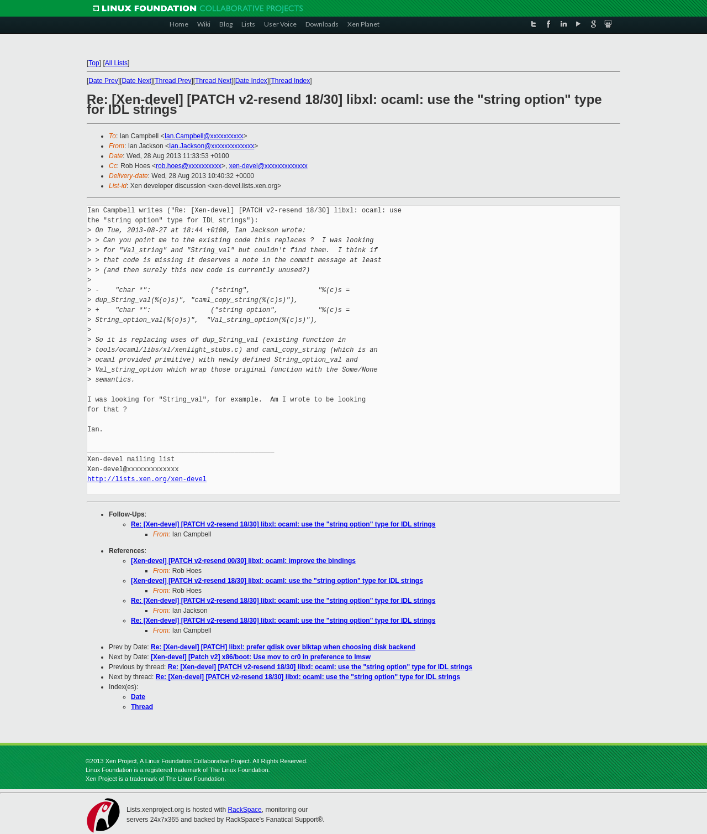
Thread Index (290, 81)
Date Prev (103, 81)
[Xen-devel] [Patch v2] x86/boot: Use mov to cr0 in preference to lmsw (261, 657)
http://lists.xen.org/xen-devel (147, 479)
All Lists (116, 63)
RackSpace (244, 810)
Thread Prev (173, 81)
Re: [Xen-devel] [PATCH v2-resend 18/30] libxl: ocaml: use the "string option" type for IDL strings (283, 524)
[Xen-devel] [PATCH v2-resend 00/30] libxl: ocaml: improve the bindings (243, 561)
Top (93, 63)
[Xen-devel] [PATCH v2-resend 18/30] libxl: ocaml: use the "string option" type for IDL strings (277, 581)
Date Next (136, 81)
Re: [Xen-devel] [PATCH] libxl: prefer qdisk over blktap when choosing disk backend (283, 647)
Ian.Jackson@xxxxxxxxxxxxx (211, 146)
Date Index (251, 81)
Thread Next (213, 81)
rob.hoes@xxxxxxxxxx (188, 166)
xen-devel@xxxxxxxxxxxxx (268, 166)
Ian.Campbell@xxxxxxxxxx (204, 136)
